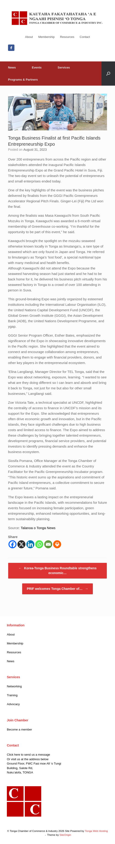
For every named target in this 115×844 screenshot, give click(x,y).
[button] (108, 73)
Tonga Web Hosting (96, 831)
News (12, 67)
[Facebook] (11, 48)
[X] (21, 544)
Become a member (19, 729)
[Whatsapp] (39, 544)
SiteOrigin (65, 834)
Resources (67, 37)
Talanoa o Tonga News (38, 528)
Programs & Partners (23, 79)
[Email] (48, 544)
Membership (46, 37)
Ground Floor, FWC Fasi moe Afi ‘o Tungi (34, 763)
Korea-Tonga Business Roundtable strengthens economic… (57, 570)
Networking (14, 686)
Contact (85, 37)
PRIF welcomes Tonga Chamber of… (57, 588)
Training (12, 695)
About (29, 37)
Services (64, 67)
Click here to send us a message (28, 754)
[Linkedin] (30, 544)
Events (37, 67)
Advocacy (13, 704)
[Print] (57, 544)
